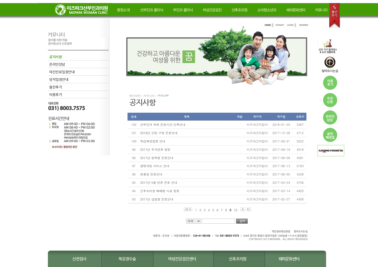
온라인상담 (57, 64)
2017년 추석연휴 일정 (155, 149)
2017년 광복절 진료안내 (156, 158)
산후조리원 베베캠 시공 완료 (159, 191)
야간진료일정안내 (61, 72)
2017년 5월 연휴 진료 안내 (158, 182)
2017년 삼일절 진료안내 (156, 199)
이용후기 (55, 95)
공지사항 (55, 57)
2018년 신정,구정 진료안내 (159, 133)
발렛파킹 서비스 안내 (154, 166)
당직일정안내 (58, 79)
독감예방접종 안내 (152, 141)
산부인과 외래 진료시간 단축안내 (162, 124)
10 (235, 209)
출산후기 (55, 87)
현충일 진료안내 (151, 174)
